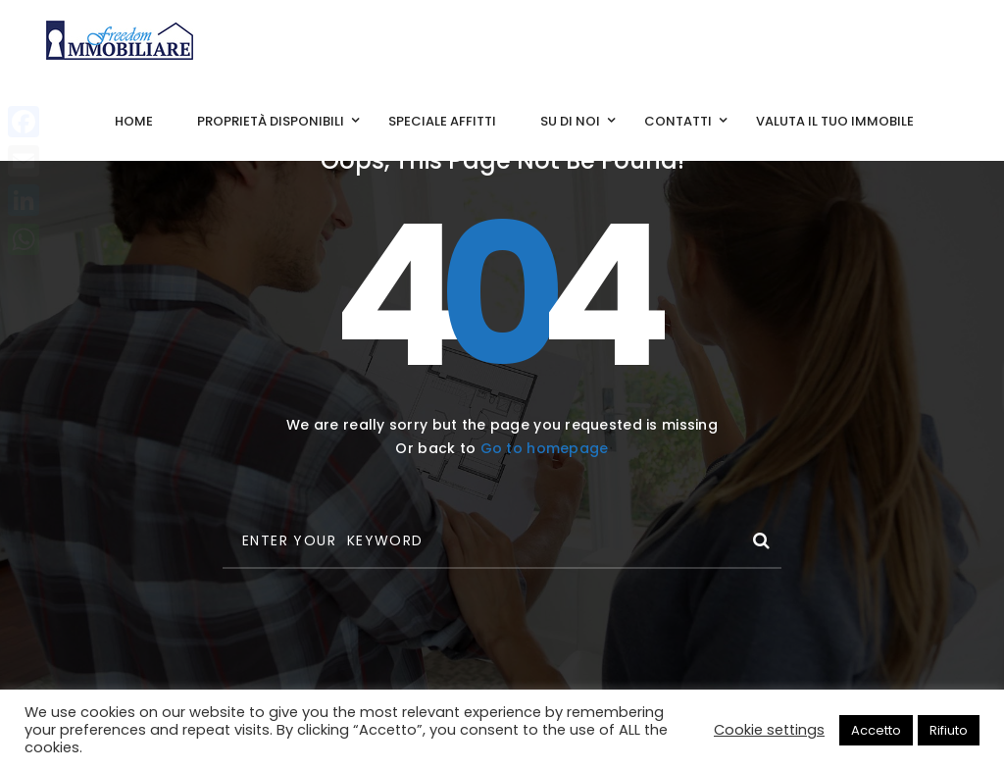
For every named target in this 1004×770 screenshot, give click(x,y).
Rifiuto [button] (948, 730)
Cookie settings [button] (769, 730)
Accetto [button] (876, 730)
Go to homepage (544, 448)
